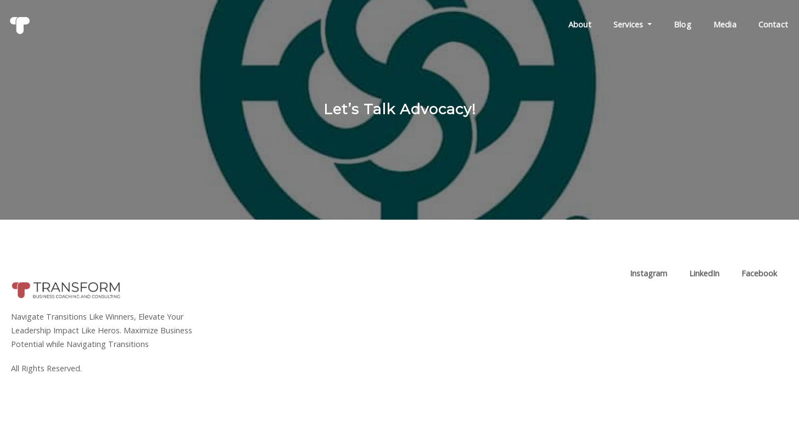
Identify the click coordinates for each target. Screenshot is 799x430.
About (579, 24)
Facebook (759, 277)
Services (632, 24)
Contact (773, 24)
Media (724, 24)
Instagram (648, 277)
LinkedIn (704, 277)
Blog (682, 24)
